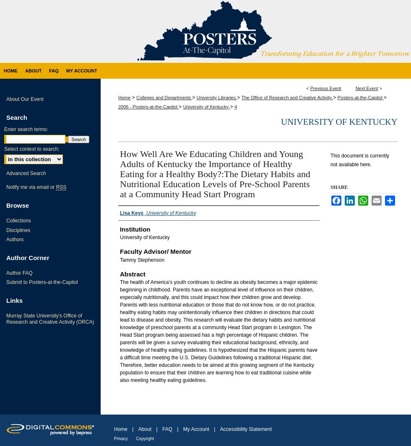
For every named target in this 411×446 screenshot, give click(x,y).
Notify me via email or (36, 187)
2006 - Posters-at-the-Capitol (148, 106)
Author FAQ (19, 273)
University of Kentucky (206, 106)
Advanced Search (26, 173)
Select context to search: (31, 149)
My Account (196, 429)
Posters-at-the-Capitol (361, 97)
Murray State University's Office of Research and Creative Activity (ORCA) (50, 319)
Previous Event (325, 88)
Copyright (145, 438)
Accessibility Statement (246, 429)
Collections (18, 221)
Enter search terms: (26, 129)
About (144, 429)
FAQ (167, 429)
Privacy (121, 438)
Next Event (367, 88)
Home (124, 97)
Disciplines (18, 230)
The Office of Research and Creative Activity (287, 97)
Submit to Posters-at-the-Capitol (42, 282)
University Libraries (217, 97)
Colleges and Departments (164, 97)
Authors (14, 239)
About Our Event (25, 99)
